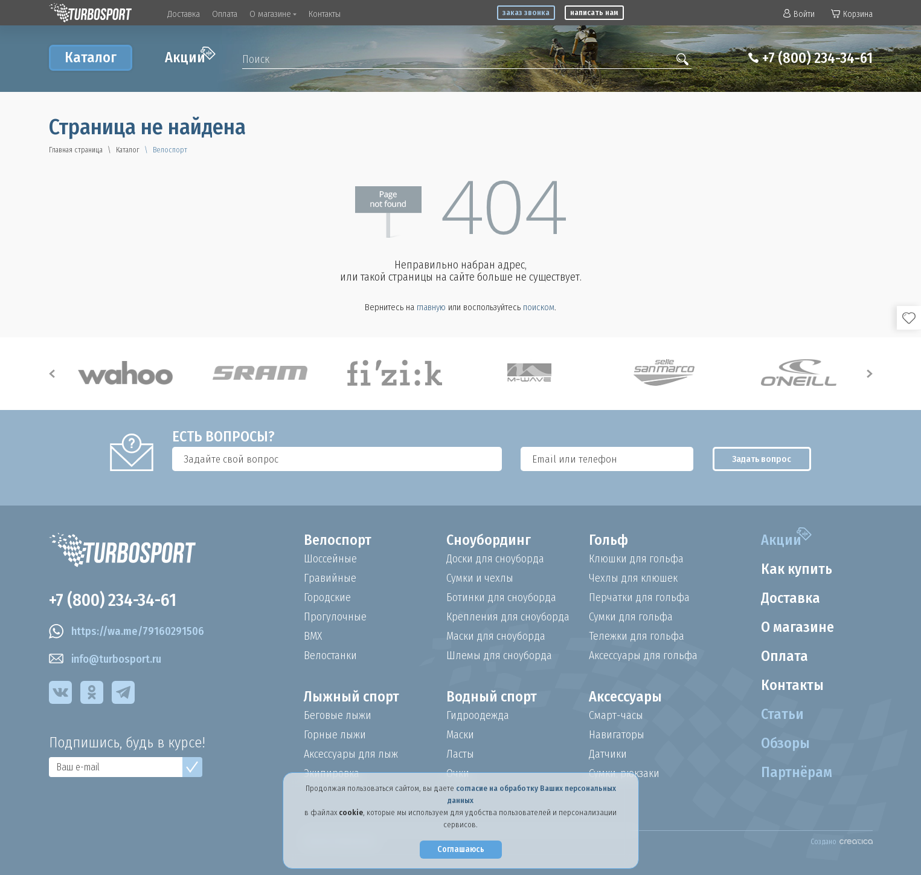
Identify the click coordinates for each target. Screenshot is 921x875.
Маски (460, 734)
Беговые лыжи (337, 715)
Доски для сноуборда (495, 558)
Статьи (782, 714)
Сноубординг (488, 540)
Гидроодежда (477, 715)
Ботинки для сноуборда (501, 597)
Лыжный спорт (351, 696)
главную (431, 307)
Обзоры (785, 743)
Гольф (608, 540)
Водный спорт (491, 696)
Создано (841, 842)
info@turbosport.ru (105, 659)
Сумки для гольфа (631, 616)
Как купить (796, 569)
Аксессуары (625, 696)
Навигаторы (616, 734)
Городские (327, 597)
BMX (313, 636)
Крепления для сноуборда (508, 616)
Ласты (460, 754)
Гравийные (330, 578)
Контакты (325, 13)
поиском (538, 307)
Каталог (91, 57)
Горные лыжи (335, 734)
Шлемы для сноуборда (499, 655)
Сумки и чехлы (479, 578)
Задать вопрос (761, 459)
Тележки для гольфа (636, 636)
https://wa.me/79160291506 (126, 631)
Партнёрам (796, 772)
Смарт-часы (616, 715)
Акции (190, 56)
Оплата (224, 13)
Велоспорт (337, 540)
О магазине (273, 13)
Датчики (608, 754)
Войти (799, 14)
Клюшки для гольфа (636, 558)
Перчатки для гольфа (639, 597)
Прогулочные (335, 616)
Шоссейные (330, 558)
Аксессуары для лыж (351, 754)
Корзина (852, 14)
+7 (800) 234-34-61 (817, 58)
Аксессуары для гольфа (643, 655)
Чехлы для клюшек (633, 578)
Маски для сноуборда (495, 636)
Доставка (183, 13)
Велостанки (330, 655)
